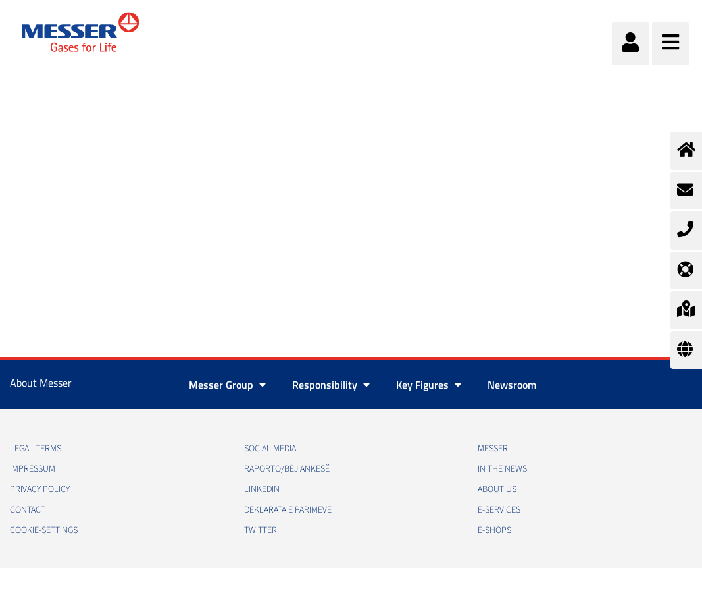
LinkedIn (262, 489)
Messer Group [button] (227, 385)
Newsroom (512, 385)
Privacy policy (40, 489)
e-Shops (494, 530)
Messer (493, 448)
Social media (270, 448)
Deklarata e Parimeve (288, 509)
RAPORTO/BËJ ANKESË (287, 469)
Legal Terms (35, 448)
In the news (502, 469)
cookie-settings (44, 530)
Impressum (32, 469)
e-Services (499, 509)
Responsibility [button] (331, 385)
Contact (27, 509)
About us (497, 489)
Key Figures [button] (428, 385)
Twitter (260, 530)
